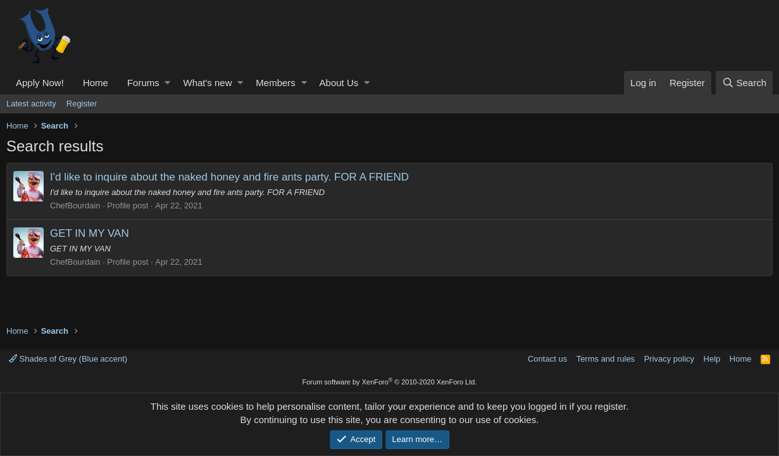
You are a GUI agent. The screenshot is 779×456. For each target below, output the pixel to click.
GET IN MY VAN (89, 233)
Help (712, 359)
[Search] (744, 82)
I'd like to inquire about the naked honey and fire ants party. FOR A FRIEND (229, 177)
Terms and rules (605, 359)
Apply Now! (40, 82)
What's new (207, 82)
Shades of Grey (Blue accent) (68, 359)
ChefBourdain (75, 205)
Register (81, 103)
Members (276, 82)
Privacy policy (669, 359)
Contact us (547, 359)
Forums (143, 82)
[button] (167, 82)
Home (95, 82)
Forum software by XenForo (389, 382)
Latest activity (31, 103)
